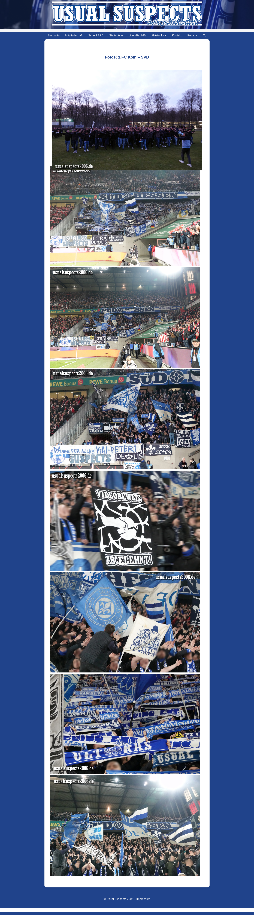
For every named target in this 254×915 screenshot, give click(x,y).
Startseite (53, 35)
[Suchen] (204, 35)
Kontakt (177, 35)
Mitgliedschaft (74, 35)
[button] (196, 35)
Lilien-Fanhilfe (137, 35)
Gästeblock (159, 35)
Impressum (143, 899)
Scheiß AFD (95, 35)
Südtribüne (116, 35)
